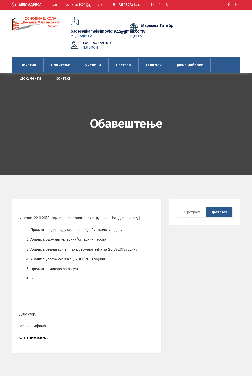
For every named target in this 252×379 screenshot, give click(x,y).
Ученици (93, 68)
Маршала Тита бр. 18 (41, 9)
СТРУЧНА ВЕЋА (33, 340)
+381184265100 (97, 48)
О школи (154, 68)
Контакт (63, 81)
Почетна (28, 68)
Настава (123, 68)
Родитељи (60, 68)
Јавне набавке (190, 68)
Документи (30, 81)
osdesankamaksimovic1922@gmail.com (60, 4)
